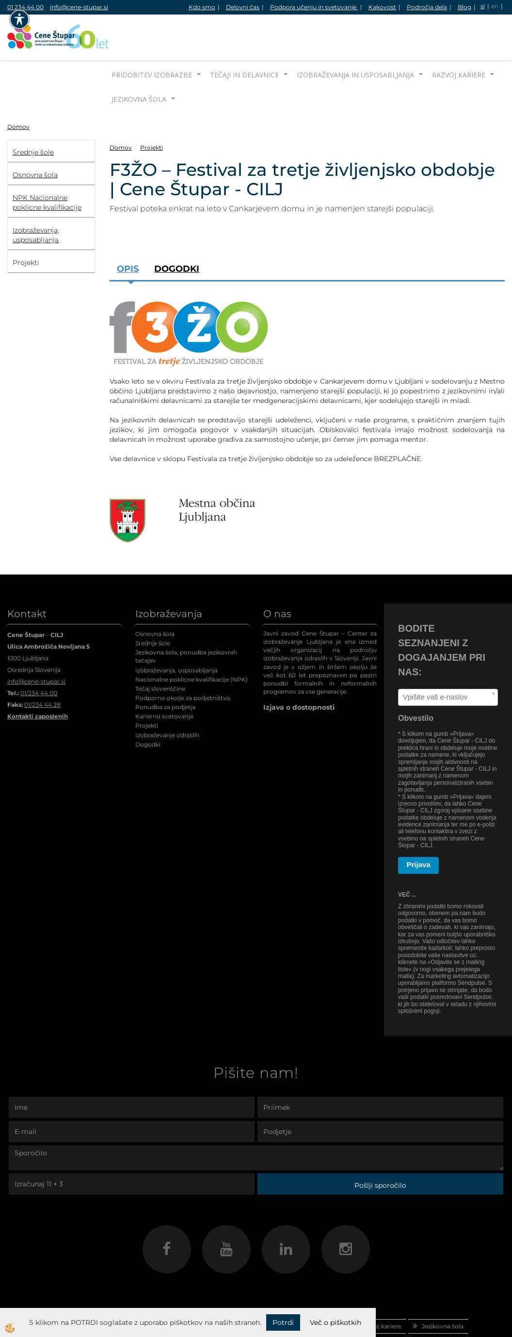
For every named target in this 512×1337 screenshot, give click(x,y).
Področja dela (427, 7)
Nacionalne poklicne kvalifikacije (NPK (190, 643)
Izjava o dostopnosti (299, 671)
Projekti (151, 111)
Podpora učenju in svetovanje (314, 7)
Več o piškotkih (335, 1322)
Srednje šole (152, 606)
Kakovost (382, 7)
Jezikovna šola (139, 62)
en (494, 6)
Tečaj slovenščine (160, 652)
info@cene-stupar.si (79, 7)
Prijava (419, 828)
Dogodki (147, 708)
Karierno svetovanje (164, 680)
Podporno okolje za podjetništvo (182, 661)
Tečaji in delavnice (244, 38)
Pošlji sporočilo (380, 1149)
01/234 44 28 (42, 668)
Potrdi (283, 1322)
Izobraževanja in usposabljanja (355, 38)
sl (482, 6)
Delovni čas (242, 7)
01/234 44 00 (38, 656)
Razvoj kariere (458, 38)
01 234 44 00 (25, 7)
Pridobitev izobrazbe (152, 38)
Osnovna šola (155, 597)
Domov (18, 90)
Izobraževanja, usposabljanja (176, 633)
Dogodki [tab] (176, 232)
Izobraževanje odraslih (167, 698)
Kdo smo (202, 7)
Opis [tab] (128, 232)
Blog (464, 7)
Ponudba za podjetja (165, 670)
